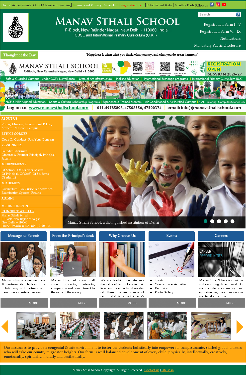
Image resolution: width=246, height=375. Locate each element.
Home (5, 5)
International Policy (38, 124)
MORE (33, 303)
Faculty (6, 158)
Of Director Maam (30, 169)
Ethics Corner (14, 134)
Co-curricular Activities (35, 188)
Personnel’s (11, 145)
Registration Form (132, 5)
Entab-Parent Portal (159, 5)
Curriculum (9, 188)
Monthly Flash (184, 5)
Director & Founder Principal (21, 154)
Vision (5, 124)
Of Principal (9, 173)
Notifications (230, 38)
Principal (49, 154)
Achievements (21, 5)
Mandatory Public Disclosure (217, 45)
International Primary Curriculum (95, 5)
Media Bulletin (14, 206)
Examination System (15, 192)
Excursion (161, 288)
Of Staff (25, 173)
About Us (9, 118)
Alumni (7, 198)
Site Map (168, 370)
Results (36, 192)
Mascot (19, 127)
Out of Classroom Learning (52, 5)
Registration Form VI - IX (220, 31)
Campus (32, 127)
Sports (159, 280)
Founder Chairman (14, 150)
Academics (10, 183)
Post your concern (41, 139)
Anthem (6, 127)
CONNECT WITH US (17, 211)
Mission (17, 124)
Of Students (40, 173)
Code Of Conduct (13, 139)
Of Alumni (8, 177)
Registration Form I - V (222, 24)
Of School (8, 169)
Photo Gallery (164, 292)
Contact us (151, 370)
